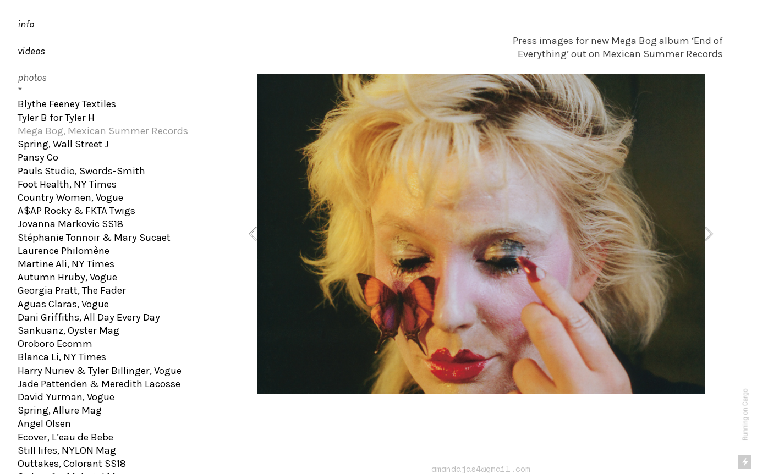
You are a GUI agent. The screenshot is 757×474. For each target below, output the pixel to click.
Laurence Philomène (63, 251)
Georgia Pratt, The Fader (72, 290)
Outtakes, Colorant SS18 (72, 464)
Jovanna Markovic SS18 (70, 224)
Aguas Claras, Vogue (63, 304)
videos (31, 51)
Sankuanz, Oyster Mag (68, 330)
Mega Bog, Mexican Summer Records (103, 131)
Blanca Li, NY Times (62, 357)
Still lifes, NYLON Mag (67, 450)
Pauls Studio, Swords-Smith (81, 171)
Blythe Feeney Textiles (67, 104)
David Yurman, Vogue (66, 397)
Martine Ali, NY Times (66, 264)
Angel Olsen (44, 423)
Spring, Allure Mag (60, 410)
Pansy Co (38, 157)
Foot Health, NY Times (67, 184)
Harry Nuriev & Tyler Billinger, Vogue (100, 371)
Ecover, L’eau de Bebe (65, 437)
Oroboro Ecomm (55, 344)
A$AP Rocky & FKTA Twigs (76, 211)
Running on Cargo (745, 415)
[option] (481, 234)
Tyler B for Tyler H (56, 118)
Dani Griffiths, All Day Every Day (89, 317)
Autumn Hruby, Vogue (67, 277)
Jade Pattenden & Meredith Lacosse (99, 384)
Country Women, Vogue (70, 197)
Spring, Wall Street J (63, 144)
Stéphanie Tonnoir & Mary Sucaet (94, 238)
